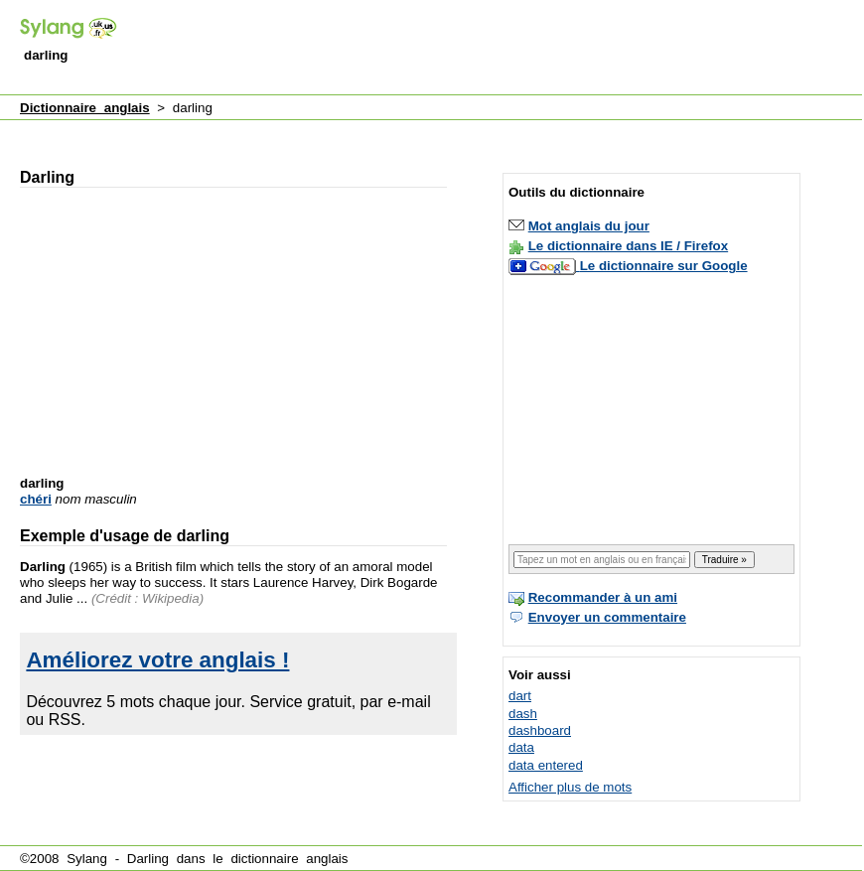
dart (519, 695)
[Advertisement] (377, 132)
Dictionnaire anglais (85, 107)
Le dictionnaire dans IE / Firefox (628, 245)
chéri (36, 499)
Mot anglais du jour (588, 225)
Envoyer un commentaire (607, 617)
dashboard (539, 730)
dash (522, 713)
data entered (545, 765)
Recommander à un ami (602, 597)
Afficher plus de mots (570, 787)
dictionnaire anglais (289, 858)
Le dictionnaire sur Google (664, 265)
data (521, 747)
